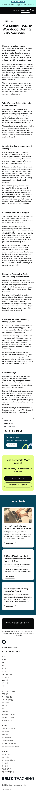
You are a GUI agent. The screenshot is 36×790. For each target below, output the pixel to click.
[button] (32, 10)
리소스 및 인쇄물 (7, 697)
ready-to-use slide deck (12, 235)
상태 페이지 (5, 683)
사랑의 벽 (5, 711)
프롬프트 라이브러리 (8, 717)
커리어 (4, 686)
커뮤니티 (4, 706)
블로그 (4, 708)
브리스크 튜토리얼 (7, 700)
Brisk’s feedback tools (10, 295)
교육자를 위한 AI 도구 (8, 728)
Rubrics (5, 167)
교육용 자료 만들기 (7, 740)
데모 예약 (16, 10)
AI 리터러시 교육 (7, 720)
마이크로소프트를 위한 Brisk (10, 746)
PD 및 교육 (5, 694)
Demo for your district (18, 485)
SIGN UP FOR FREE (18, 478)
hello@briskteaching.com (10, 647)
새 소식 (4, 668)
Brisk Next (6, 226)
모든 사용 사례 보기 (8, 772)
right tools (23, 87)
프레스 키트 (5, 703)
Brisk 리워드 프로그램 (8, 714)
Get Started (12, 445)
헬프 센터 (5, 680)
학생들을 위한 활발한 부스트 (10, 743)
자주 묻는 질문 (6, 677)
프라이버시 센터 (7, 674)
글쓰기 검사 (5, 734)
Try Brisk (26, 410)
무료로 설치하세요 (25, 10)
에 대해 (4, 659)
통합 (3, 665)
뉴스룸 (4, 671)
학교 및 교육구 (6, 769)
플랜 (3, 662)
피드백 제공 (5, 731)
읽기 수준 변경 (6, 737)
